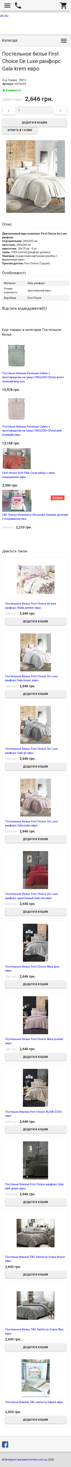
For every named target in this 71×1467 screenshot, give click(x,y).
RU (6, 15)
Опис (7, 224)
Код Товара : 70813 (14, 80)
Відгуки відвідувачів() (24, 308)
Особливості (14, 273)
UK (1, 15)
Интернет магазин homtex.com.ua (26, 1459)
